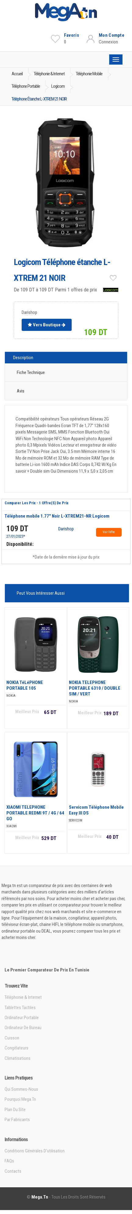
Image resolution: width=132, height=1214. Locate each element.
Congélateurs (16, 1048)
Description (23, 357)
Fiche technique (31, 372)
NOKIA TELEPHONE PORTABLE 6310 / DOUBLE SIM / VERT (94, 688)
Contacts (13, 1171)
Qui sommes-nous (21, 1089)
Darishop (66, 529)
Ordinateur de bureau (23, 1027)
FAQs (9, 1161)
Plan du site (15, 1109)
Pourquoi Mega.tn (20, 1099)
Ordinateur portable (22, 1017)
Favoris (71, 35)
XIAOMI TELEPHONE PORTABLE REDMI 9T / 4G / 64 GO (35, 812)
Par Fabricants (17, 1119)
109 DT (17, 528)
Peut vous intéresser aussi (41, 593)
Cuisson (12, 1038)
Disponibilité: (20, 544)
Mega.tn (39, 1197)
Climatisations (17, 1058)
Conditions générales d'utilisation (35, 1151)
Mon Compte (111, 35)
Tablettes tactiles (20, 1007)
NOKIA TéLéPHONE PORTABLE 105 (24, 685)
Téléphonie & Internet (23, 997)
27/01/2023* (15, 536)
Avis (20, 391)
